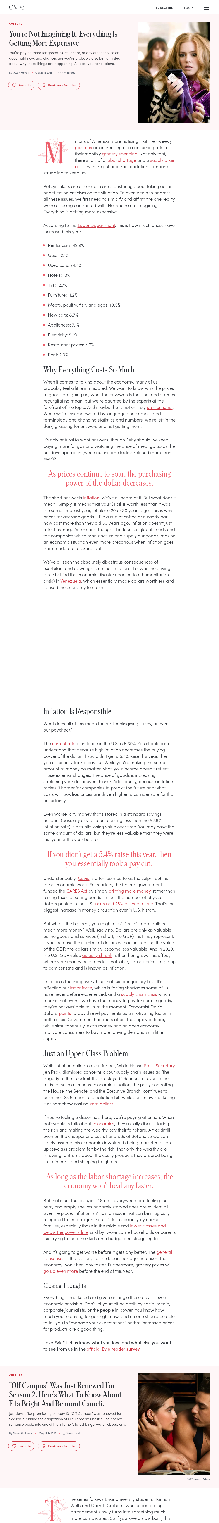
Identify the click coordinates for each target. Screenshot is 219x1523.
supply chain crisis (139, 994)
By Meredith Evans (20, 1433)
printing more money (130, 890)
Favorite (21, 85)
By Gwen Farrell (19, 72)
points (65, 1013)
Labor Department (96, 225)
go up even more (60, 1271)
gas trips (83, 147)
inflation (91, 497)
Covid (84, 878)
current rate (64, 743)
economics (103, 1123)
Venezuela (70, 580)
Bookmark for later (59, 85)
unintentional (160, 407)
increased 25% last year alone (123, 903)
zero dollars (101, 1103)
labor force (81, 987)
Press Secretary (159, 1065)
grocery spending (119, 153)
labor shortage (121, 160)
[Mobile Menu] (206, 7)
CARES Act (76, 890)
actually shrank (97, 955)
